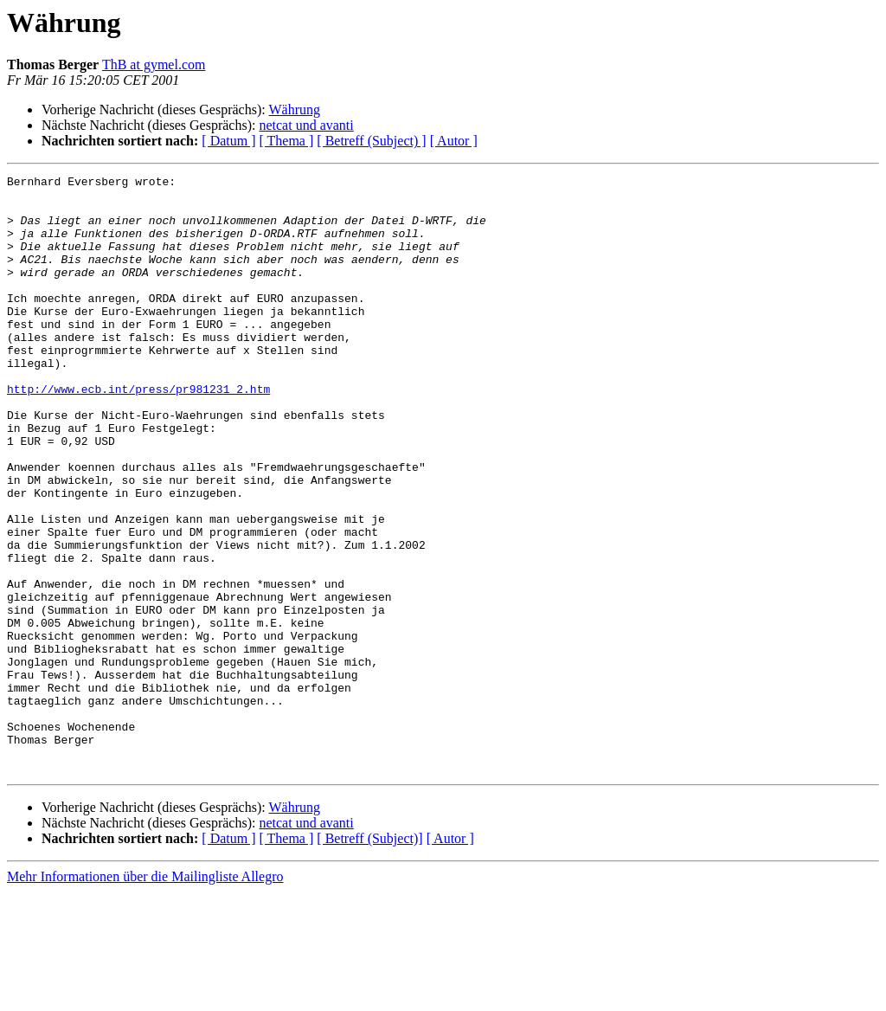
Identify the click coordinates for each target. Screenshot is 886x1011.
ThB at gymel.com (154, 64)
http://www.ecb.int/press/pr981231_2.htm (138, 433)
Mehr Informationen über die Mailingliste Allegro (145, 995)
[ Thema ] (287, 140)
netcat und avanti (306, 125)
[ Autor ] (454, 140)
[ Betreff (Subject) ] (371, 140)
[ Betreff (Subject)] (369, 957)
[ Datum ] (228, 140)
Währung (294, 109)
